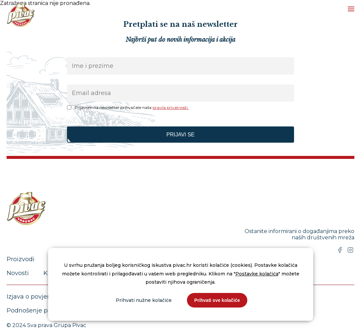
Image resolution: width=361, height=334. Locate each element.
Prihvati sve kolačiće (217, 300)
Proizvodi (20, 259)
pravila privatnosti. (170, 107)
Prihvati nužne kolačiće (144, 300)
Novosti (18, 273)
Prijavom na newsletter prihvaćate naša (132, 107)
